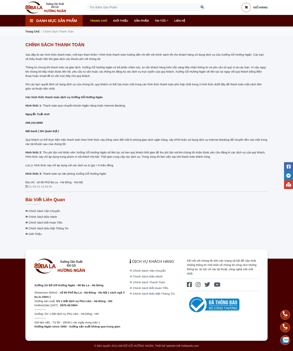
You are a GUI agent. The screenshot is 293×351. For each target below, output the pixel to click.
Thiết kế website (165, 345)
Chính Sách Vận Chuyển (42, 211)
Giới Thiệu (120, 20)
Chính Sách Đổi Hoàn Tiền (43, 222)
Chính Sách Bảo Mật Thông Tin (46, 228)
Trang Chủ (98, 20)
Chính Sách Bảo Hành (41, 216)
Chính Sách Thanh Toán (147, 282)
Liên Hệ (179, 20)
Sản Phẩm (141, 20)
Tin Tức (160, 20)
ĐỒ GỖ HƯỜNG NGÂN (138, 345)
